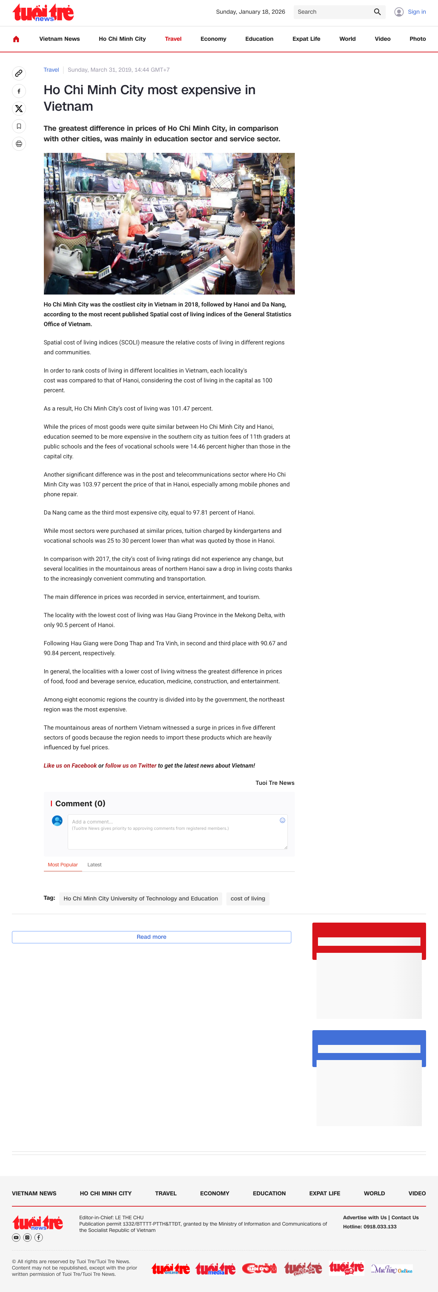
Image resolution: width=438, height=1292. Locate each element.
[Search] (340, 12)
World (347, 39)
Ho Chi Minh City (122, 39)
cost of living (248, 898)
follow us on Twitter (131, 765)
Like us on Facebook (70, 765)
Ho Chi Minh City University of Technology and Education (141, 898)
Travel (173, 39)
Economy (213, 39)
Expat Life (306, 39)
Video (383, 39)
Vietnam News (59, 39)
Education (259, 39)
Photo (418, 39)
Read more (152, 937)
